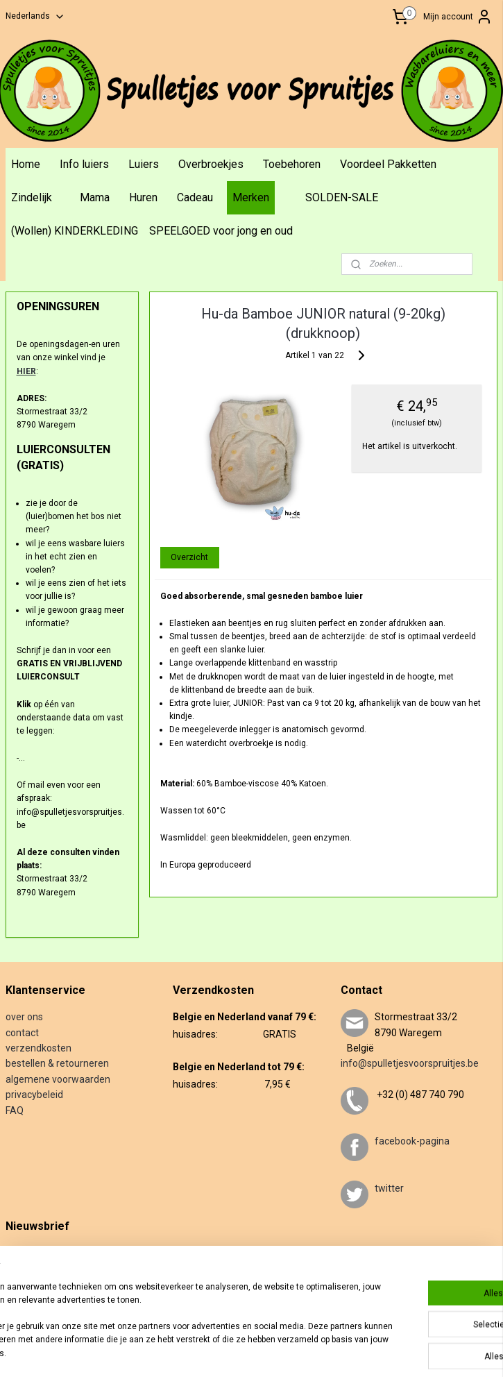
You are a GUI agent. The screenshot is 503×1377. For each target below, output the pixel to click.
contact (22, 1032)
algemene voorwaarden (58, 1079)
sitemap (253, 1351)
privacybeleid (34, 1094)
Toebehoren (292, 164)
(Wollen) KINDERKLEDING (74, 230)
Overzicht (190, 556)
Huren (143, 197)
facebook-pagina (412, 1141)
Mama (95, 197)
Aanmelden (38, 1297)
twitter (389, 1188)
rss (280, 1351)
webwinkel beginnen (330, 1351)
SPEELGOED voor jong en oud (221, 230)
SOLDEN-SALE (341, 197)
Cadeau (195, 197)
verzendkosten (38, 1048)
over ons (24, 1016)
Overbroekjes (211, 164)
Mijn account (458, 16)
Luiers (143, 164)
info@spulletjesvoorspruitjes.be (410, 1063)
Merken (250, 197)
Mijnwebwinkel (447, 1351)
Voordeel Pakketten (388, 164)
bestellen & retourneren (57, 1063)
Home (25, 164)
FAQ (15, 1110)
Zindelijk (31, 197)
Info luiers (84, 164)
